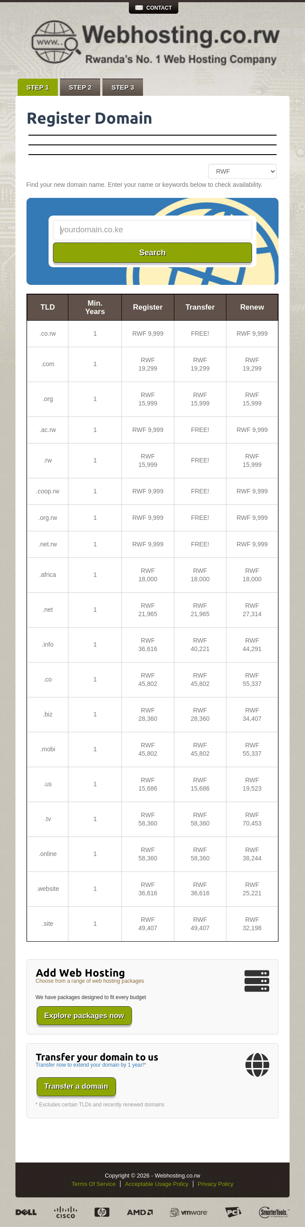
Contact (159, 8)
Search (152, 252)
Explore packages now (84, 1015)
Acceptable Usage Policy (156, 1184)
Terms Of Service (94, 1184)
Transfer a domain (76, 1086)
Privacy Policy (215, 1184)
